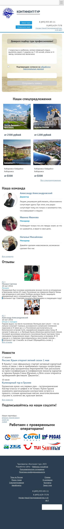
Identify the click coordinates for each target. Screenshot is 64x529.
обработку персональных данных (37, 68)
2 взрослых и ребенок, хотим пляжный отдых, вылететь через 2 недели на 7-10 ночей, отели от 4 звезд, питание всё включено (32, 56)
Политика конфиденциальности (32, 472)
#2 (3, 282)
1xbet (4, 421)
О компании (47, 480)
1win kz (5, 419)
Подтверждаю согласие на (33, 68)
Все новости (7, 399)
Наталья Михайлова (31, 237)
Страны (47, 477)
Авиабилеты (16, 485)
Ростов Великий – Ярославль (12, 126)
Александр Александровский (36, 193)
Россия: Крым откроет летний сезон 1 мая (25, 360)
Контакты (47, 482)
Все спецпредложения (50, 180)
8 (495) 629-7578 (54, 25)
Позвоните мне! (23, 27)
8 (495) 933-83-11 (47, 22)
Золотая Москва (41, 127)
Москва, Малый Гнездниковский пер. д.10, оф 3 (49, 29)
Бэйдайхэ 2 (39, 162)
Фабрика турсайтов (40, 467)
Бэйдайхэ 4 (9, 162)
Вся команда (7, 256)
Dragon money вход (11, 417)
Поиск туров (17, 480)
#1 (3, 315)
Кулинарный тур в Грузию (16, 382)
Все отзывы (7, 342)
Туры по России (16, 477)
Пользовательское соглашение (32, 469)
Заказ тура (26, 23)
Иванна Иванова (29, 217)
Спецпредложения (16, 482)
